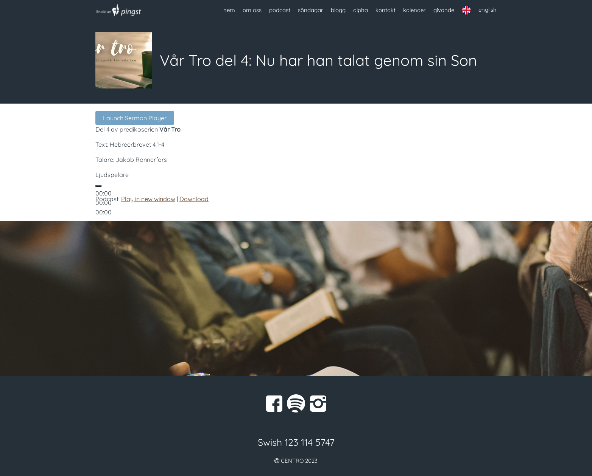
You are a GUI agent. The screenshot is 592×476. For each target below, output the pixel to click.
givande (443, 10)
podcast (279, 10)
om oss (252, 10)
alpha (360, 10)
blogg (338, 10)
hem (229, 10)
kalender (414, 10)
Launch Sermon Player (135, 118)
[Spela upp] (98, 186)
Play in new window (148, 199)
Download (194, 199)
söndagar (310, 10)
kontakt (385, 10)
